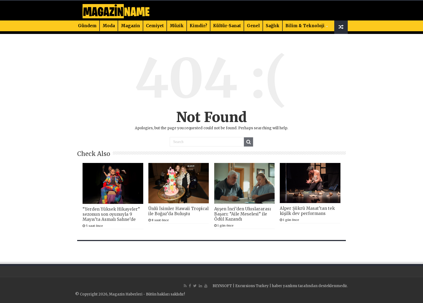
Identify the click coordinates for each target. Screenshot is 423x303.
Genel (253, 25)
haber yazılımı (284, 286)
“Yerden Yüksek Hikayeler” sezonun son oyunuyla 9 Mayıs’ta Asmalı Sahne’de (111, 214)
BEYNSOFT (222, 286)
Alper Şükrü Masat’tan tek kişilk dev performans (307, 211)
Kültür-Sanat (227, 25)
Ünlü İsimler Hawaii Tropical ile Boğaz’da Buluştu (178, 211)
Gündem (87, 25)
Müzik (177, 25)
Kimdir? (198, 25)
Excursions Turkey (252, 286)
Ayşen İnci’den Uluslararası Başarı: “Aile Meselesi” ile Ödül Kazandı (242, 214)
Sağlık (272, 25)
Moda (109, 25)
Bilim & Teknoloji (305, 25)
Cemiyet (155, 25)
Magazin (130, 25)
